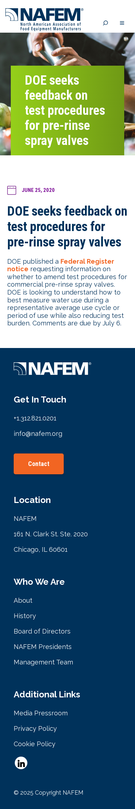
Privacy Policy (35, 728)
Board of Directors (42, 631)
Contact (38, 463)
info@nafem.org (38, 433)
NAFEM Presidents (43, 646)
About (23, 600)
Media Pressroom (41, 713)
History (25, 616)
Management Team (43, 662)
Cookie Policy (34, 744)
